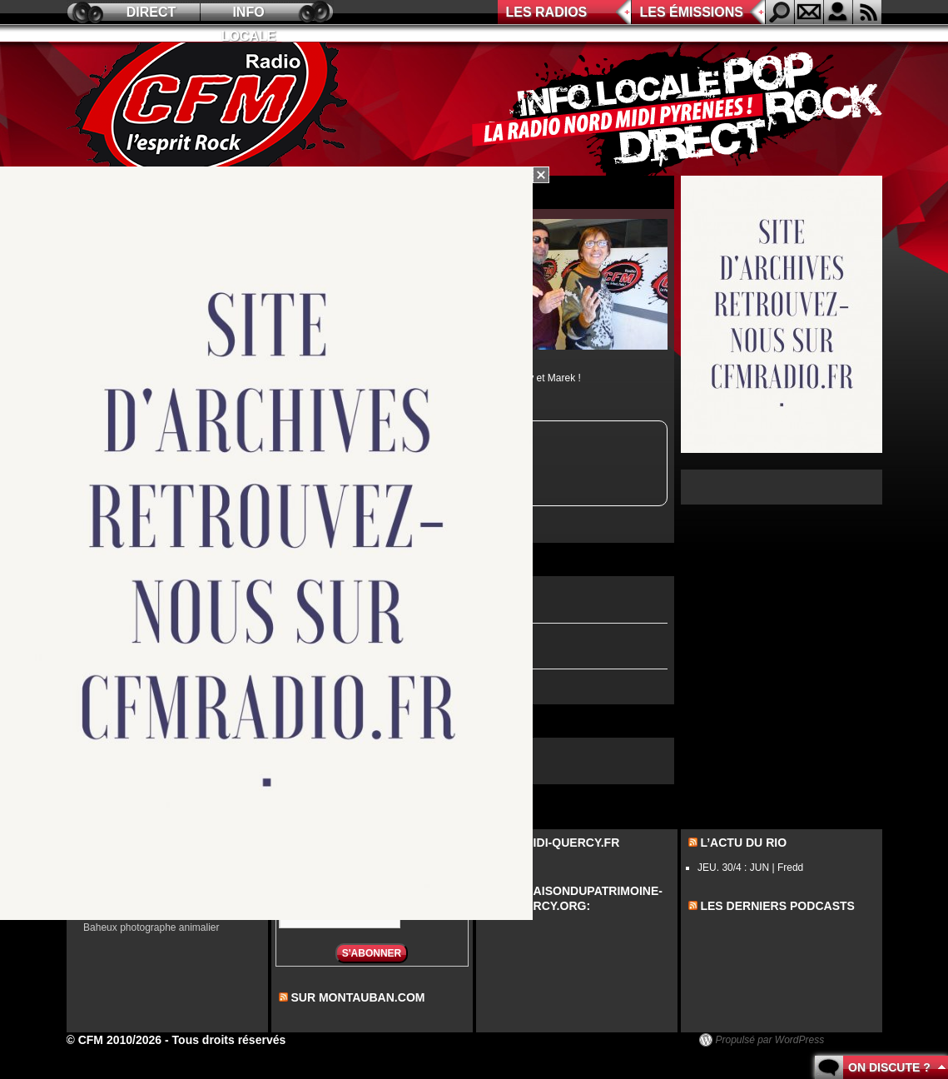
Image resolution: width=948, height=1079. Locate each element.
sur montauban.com (357, 997)
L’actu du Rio (743, 842)
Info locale (248, 14)
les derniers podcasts (777, 905)
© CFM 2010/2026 (114, 1040)
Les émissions (691, 12)
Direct (151, 12)
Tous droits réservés (229, 1040)
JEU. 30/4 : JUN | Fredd (750, 867)
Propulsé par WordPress (770, 1040)
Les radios (547, 12)
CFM (211, 109)
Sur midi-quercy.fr (557, 842)
